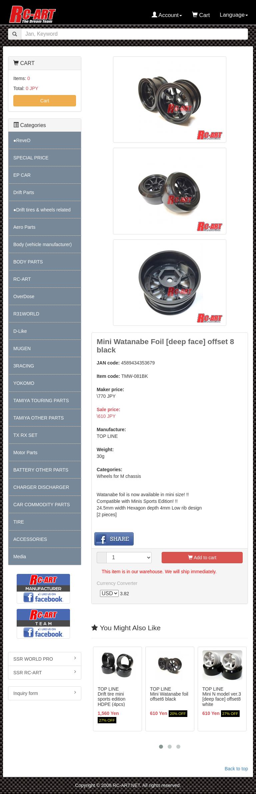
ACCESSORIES (30, 539)
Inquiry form (44, 693)
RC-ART (22, 279)
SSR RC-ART (44, 672)
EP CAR (22, 175)
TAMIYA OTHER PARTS (38, 418)
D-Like (20, 331)
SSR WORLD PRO (44, 659)
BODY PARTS (28, 261)
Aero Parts (24, 227)
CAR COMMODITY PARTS (41, 504)
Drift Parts (23, 192)
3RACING (23, 365)
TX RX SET (25, 435)
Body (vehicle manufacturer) (42, 244)
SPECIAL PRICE (30, 157)
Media (19, 556)
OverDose (23, 296)
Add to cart (202, 558)
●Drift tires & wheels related (42, 209)
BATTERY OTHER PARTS (40, 470)
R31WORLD (26, 313)
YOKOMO (23, 383)
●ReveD (21, 140)
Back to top (236, 769)
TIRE (18, 522)
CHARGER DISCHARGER (41, 487)
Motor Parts (25, 452)
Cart (44, 100)
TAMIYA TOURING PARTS (41, 400)
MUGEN (22, 348)
